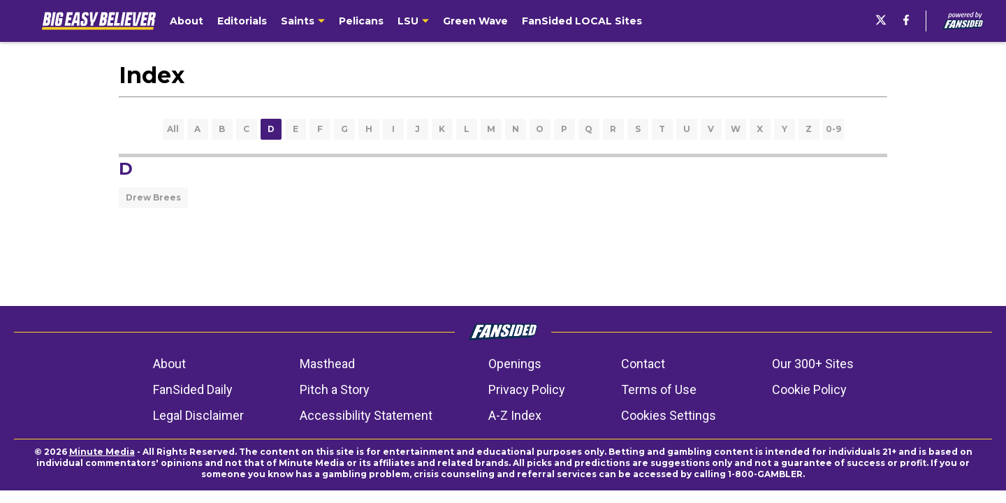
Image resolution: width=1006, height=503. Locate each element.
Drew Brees (153, 197)
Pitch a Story (335, 389)
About (169, 363)
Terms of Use (659, 389)
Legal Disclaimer (198, 415)
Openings (514, 363)
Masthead (327, 363)
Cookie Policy (809, 389)
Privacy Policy (526, 389)
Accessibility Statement (366, 415)
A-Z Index (514, 415)
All (173, 129)
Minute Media (102, 451)
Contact (643, 363)
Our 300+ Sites (813, 363)
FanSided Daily (193, 389)
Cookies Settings (668, 415)
